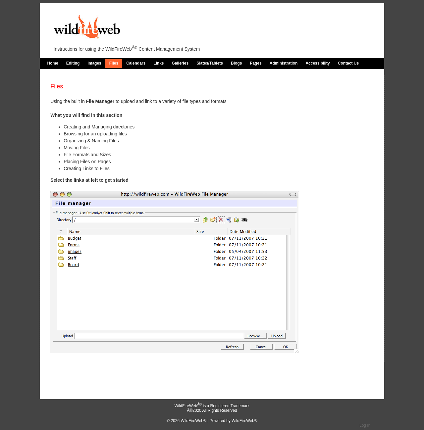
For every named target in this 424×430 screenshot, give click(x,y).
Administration (284, 63)
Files (113, 63)
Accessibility (317, 63)
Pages (255, 63)
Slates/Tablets (209, 63)
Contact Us (348, 63)
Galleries (180, 63)
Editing (73, 63)
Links (158, 63)
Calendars (135, 63)
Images (94, 63)
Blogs (236, 63)
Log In (364, 425)
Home (52, 63)
